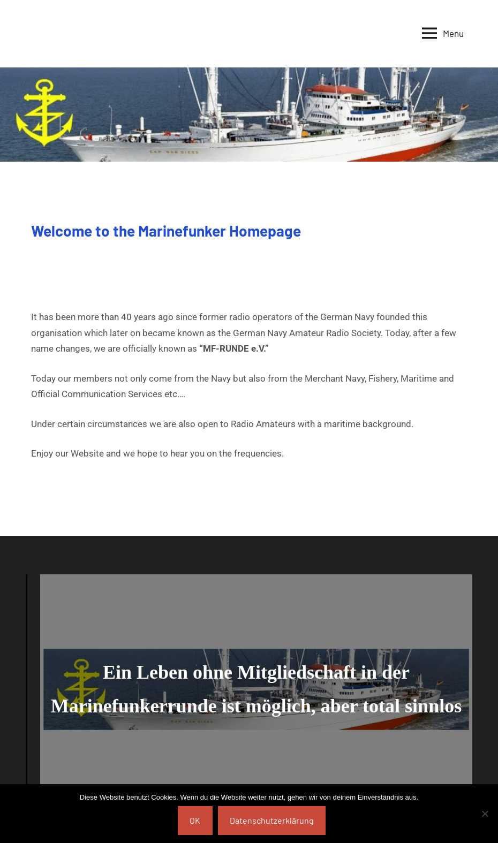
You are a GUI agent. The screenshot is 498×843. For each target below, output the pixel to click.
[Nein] (484, 813)
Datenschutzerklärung (272, 820)
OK (195, 820)
